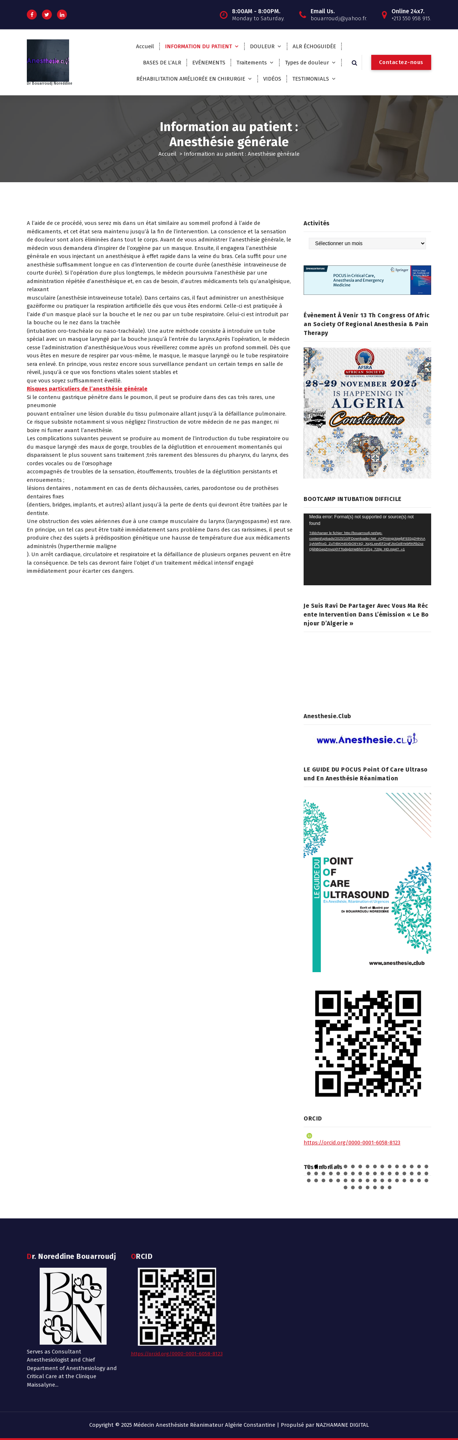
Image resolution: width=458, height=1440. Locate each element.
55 (367, 1187)
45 (382, 1180)
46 (389, 1180)
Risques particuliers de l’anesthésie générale (87, 388)
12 (389, 1166)
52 (345, 1187)
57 (382, 1187)
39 (338, 1180)
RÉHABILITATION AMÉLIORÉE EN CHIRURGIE (190, 78)
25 (360, 1173)
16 (419, 1166)
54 (360, 1187)
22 (338, 1173)
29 (389, 1173)
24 (353, 1173)
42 (360, 1180)
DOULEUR (262, 46)
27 (375, 1173)
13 (397, 1166)
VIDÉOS (272, 78)
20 (323, 1173)
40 (345, 1180)
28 (382, 1173)
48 (404, 1180)
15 (412, 1166)
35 (309, 1180)
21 (331, 1173)
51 (426, 1180)
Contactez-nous (401, 62)
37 (323, 1180)
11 (382, 1166)
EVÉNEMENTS (208, 62)
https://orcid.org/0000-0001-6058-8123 (352, 1139)
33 (419, 1173)
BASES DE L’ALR (162, 62)
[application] (367, 549)
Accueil (145, 46)
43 (367, 1180)
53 (353, 1187)
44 (375, 1180)
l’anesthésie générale (256, 239)
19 (316, 1173)
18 (309, 1173)
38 (331, 1180)
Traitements (251, 62)
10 (375, 1166)
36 (316, 1180)
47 (397, 1180)
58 (389, 1187)
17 (426, 1166)
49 (412, 1180)
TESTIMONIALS (310, 78)
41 (353, 1180)
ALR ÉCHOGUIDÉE (314, 46)
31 (404, 1173)
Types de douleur (307, 62)
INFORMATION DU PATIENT (198, 46)
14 (404, 1166)
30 (397, 1173)
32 (412, 1173)
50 (419, 1180)
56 (375, 1187)
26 (367, 1173)
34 (426, 1173)
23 (345, 1173)
